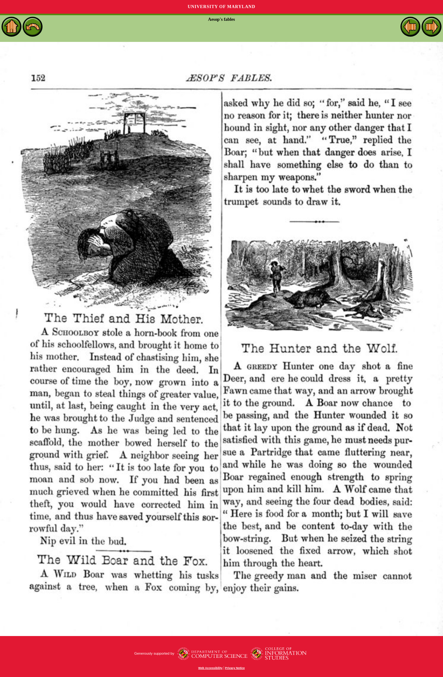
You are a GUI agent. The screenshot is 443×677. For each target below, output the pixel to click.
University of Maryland (221, 6)
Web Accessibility (210, 668)
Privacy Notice (235, 668)
